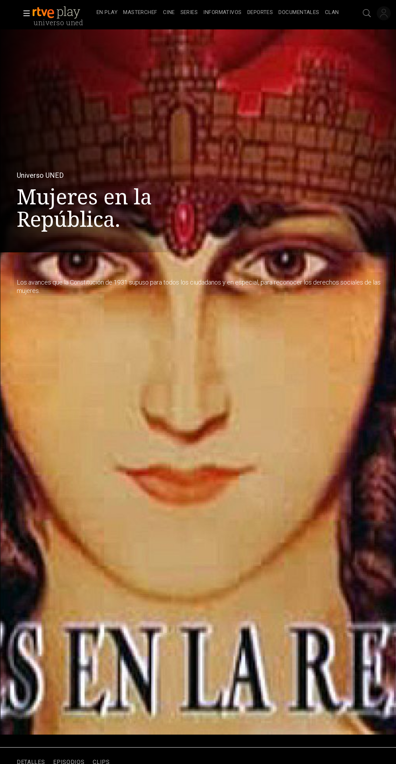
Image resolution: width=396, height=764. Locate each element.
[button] (24, 13)
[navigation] (218, 13)
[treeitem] (107, 13)
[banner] (63, 13)
